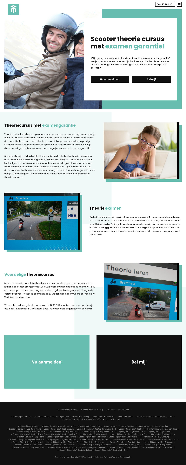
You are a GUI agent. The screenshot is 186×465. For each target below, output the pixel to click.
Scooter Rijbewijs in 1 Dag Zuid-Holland (76, 450)
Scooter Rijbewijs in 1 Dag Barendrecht (25, 429)
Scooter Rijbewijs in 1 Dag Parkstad (162, 439)
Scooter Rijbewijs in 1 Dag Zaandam (123, 447)
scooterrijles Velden (94, 419)
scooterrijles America (42, 416)
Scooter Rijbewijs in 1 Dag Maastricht (25, 439)
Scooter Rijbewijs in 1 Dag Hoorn (30, 437)
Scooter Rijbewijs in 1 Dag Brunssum (59, 429)
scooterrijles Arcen (61, 416)
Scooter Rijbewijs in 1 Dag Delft (131, 429)
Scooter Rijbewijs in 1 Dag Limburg (155, 437)
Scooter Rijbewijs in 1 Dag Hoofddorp (126, 434)
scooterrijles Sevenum (74, 419)
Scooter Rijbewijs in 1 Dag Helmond (58, 434)
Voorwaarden (123, 409)
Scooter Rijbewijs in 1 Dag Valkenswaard (95, 444)
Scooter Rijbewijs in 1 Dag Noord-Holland (60, 439)
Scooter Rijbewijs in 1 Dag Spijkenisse (60, 444)
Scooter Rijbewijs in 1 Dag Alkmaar (56, 426)
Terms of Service (119, 457)
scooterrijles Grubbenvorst (103, 416)
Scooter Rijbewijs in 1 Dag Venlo (128, 444)
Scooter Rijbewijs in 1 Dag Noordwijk (94, 439)
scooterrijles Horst (125, 416)
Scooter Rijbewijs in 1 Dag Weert (93, 447)
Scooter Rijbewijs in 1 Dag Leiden (92, 437)
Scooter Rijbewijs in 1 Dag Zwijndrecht (110, 450)
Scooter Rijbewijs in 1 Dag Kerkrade (61, 437)
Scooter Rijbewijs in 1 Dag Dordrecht (30, 431)
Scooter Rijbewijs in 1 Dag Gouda (125, 431)
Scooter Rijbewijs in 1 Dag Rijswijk (60, 442)
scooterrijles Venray (113, 419)
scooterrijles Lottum (144, 416)
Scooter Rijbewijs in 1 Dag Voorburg (62, 447)
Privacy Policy (102, 457)
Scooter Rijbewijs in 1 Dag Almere (86, 426)
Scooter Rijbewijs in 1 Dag (67, 409)
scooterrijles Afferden (22, 416)
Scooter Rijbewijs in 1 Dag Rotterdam (125, 442)
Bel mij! (151, 79)
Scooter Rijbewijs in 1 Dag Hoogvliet (158, 434)
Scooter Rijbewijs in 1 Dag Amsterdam (153, 426)
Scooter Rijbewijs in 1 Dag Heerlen (27, 434)
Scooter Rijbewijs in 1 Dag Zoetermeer (157, 447)
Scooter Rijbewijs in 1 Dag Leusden (123, 437)
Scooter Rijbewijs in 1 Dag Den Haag (162, 429)
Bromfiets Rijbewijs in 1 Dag (92, 409)
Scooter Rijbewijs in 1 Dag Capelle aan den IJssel (96, 429)
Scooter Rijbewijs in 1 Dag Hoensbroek (91, 434)
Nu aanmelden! (110, 79)
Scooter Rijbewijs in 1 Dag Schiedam (158, 442)
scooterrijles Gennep (80, 416)
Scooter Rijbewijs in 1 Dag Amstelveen (118, 426)
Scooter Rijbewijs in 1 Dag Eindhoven (64, 431)
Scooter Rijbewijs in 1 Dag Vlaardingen (29, 447)
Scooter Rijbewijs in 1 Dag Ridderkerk (28, 442)
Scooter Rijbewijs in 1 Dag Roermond (92, 442)
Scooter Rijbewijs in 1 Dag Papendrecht (129, 439)
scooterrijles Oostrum (164, 416)
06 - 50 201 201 (165, 4)
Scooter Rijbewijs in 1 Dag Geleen (95, 431)
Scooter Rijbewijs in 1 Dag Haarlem (156, 431)
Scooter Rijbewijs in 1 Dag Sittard (28, 444)
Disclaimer (111, 409)
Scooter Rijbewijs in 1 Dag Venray (157, 444)
